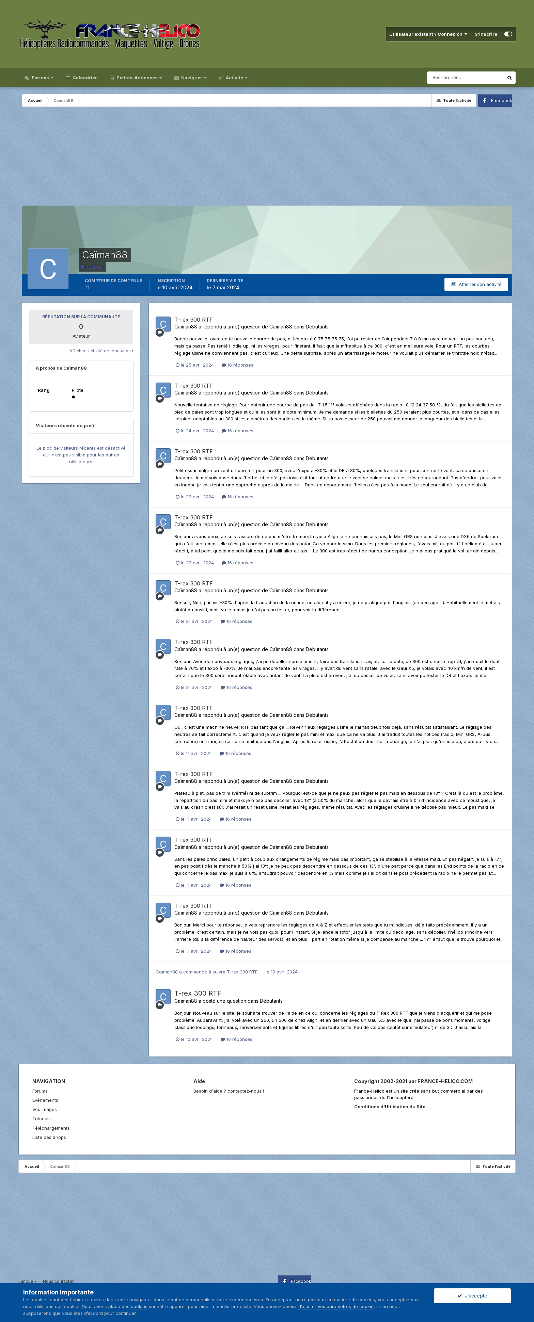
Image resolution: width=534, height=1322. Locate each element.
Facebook (501, 100)
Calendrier (84, 77)
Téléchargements (51, 1128)
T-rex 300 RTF (193, 319)
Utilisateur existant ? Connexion (428, 34)
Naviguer (191, 77)
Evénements (45, 1100)
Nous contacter (58, 1281)
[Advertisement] (267, 158)
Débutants (317, 326)
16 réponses (237, 365)
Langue (27, 1281)
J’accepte (472, 1296)
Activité (234, 77)
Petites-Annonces (137, 77)
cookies (139, 1306)
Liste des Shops (49, 1137)
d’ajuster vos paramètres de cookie (336, 1306)
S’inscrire (486, 34)
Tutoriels (41, 1118)
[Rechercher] (465, 77)
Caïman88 (185, 326)
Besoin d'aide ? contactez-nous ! (228, 1091)
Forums (40, 77)
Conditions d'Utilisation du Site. (390, 1106)
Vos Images (44, 1109)
